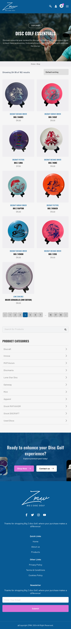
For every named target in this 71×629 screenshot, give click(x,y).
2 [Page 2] (15, 335)
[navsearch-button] (50, 6)
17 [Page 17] (55, 335)
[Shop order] (56, 92)
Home (33, 64)
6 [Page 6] (35, 335)
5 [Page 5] (30, 335)
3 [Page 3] (20, 335)
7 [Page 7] (40, 335)
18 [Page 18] (60, 335)
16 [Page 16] (50, 335)
